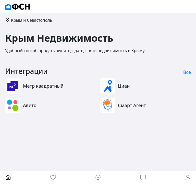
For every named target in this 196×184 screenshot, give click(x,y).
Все (187, 72)
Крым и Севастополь (28, 20)
